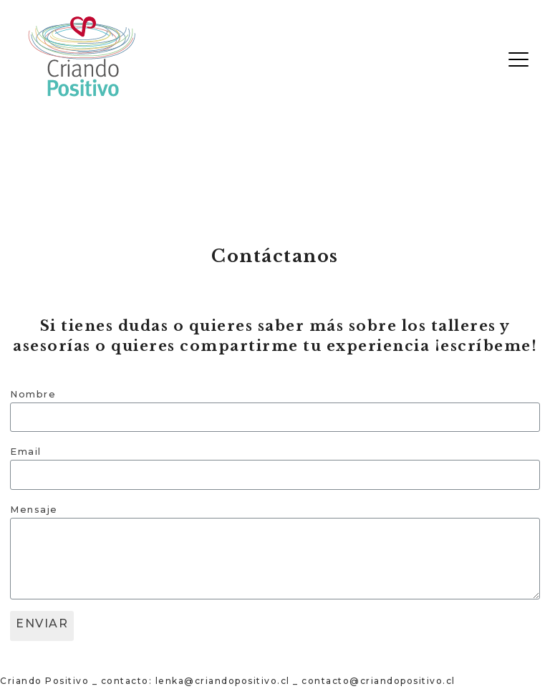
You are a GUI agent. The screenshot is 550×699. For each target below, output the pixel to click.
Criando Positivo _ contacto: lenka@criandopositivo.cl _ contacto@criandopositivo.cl (227, 680)
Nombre (33, 394)
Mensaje (34, 509)
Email (26, 451)
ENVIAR (42, 623)
